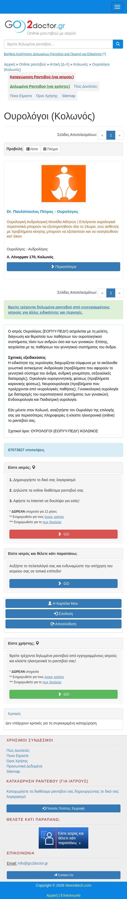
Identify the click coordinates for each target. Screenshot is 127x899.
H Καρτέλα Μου (63, 603)
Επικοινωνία (70, 895)
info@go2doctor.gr (33, 863)
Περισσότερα (63, 267)
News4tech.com (78, 885)
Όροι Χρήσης (47, 96)
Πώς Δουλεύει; (86, 86)
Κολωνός (80, 64)
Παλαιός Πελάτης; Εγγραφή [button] (63, 808)
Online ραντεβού (32, 64)
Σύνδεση (63, 614)
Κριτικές (14, 714)
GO (63, 534)
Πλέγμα (50, 149)
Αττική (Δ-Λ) (60, 64)
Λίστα (32, 149)
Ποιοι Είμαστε (21, 96)
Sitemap (68, 96)
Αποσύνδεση (63, 624)
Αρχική (9, 64)
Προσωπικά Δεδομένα (24, 766)
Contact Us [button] (63, 875)
